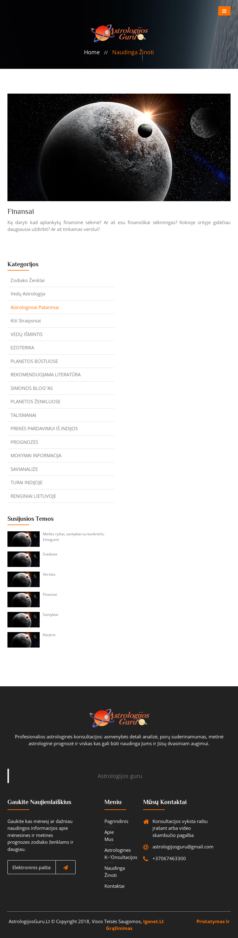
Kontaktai (109, 886)
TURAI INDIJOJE (26, 482)
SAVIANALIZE (24, 469)
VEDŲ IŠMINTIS (26, 334)
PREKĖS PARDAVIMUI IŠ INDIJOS (44, 428)
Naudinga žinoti (133, 52)
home (92, 52)
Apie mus (109, 835)
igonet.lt (153, 921)
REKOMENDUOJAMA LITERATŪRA (46, 374)
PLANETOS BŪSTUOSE (34, 361)
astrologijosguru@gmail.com (168, 846)
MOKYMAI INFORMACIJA (36, 455)
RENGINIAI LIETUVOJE (33, 496)
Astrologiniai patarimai (35, 307)
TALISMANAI (23, 415)
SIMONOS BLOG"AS (32, 388)
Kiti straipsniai (26, 320)
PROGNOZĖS (24, 442)
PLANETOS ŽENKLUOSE (35, 401)
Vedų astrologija (28, 293)
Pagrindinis (109, 821)
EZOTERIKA (22, 347)
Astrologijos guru (120, 776)
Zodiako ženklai (28, 280)
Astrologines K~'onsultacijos (109, 853)
